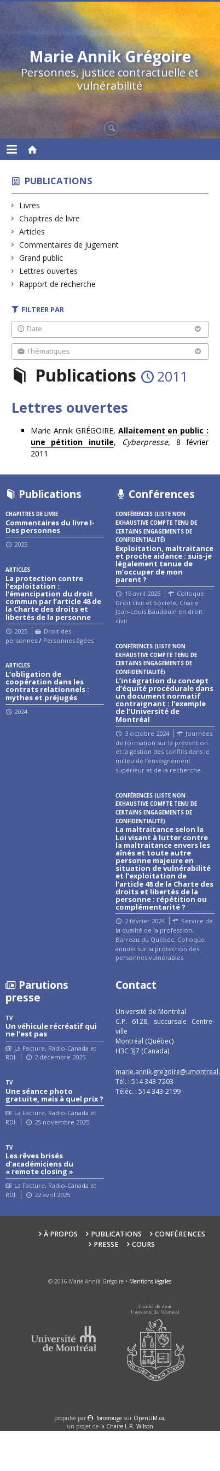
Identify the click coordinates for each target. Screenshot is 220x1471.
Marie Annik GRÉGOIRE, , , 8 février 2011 (120, 442)
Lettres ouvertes (49, 271)
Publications (58, 180)
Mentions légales (150, 1281)
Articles (32, 231)
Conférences (180, 1234)
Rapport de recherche (58, 284)
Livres (30, 205)
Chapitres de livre (50, 218)
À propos (61, 1234)
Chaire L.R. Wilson (129, 1426)
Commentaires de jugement (69, 244)
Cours (143, 1244)
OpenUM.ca (149, 1418)
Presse (106, 1244)
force (109, 1418)
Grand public (41, 258)
